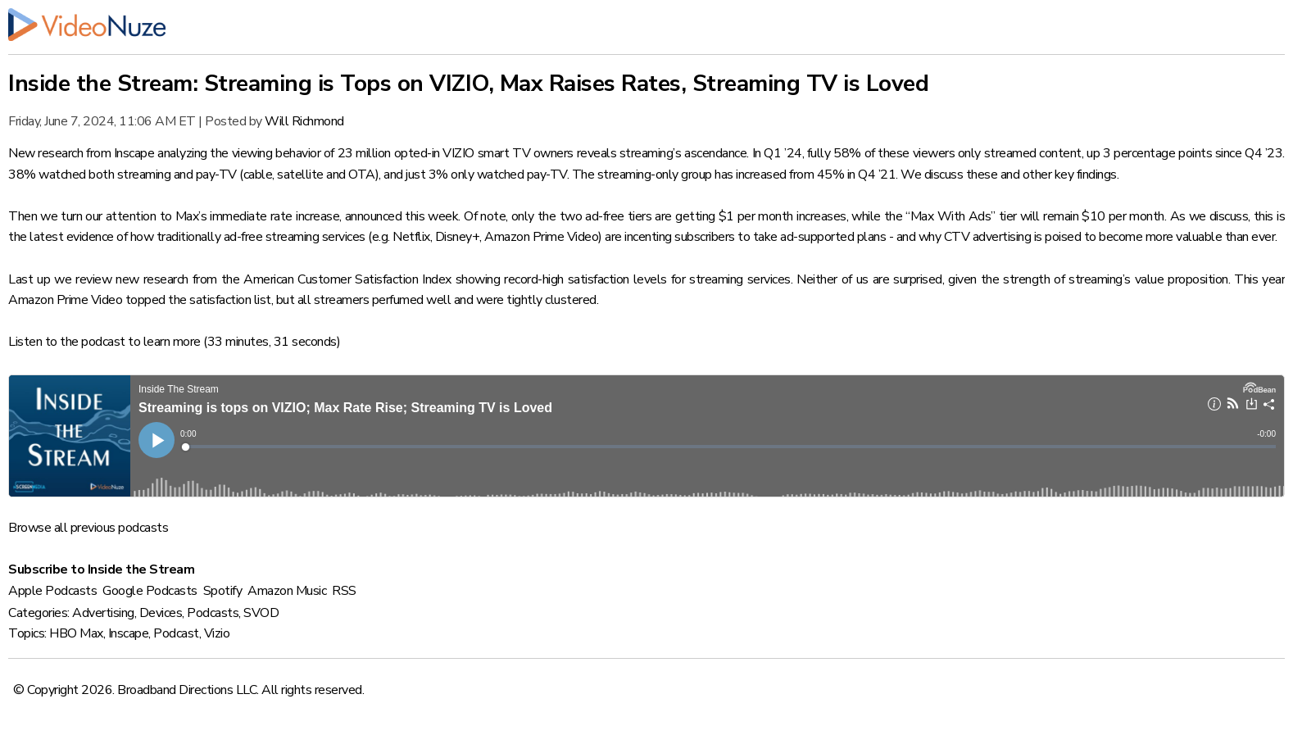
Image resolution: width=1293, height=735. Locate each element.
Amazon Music (286, 591)
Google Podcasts (149, 591)
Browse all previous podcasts (88, 528)
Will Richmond (304, 121)
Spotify (223, 591)
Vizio (217, 633)
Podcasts (212, 613)
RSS (344, 591)
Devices (161, 613)
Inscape (128, 633)
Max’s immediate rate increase (257, 216)
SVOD (261, 613)
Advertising (103, 613)
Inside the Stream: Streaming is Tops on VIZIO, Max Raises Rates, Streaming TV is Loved (468, 83)
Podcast (176, 633)
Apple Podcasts (52, 591)
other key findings (1070, 175)
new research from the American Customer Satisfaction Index (283, 279)
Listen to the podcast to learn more (104, 342)
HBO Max (76, 633)
